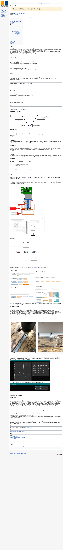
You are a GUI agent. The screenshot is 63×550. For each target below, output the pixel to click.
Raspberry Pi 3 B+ (13, 439)
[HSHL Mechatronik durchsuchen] (56, 3)
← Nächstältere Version (20, 9)
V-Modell (20, 109)
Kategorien (12, 448)
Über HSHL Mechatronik (17, 453)
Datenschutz (11, 453)
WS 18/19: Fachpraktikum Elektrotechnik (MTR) (25, 446)
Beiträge (33, 8)
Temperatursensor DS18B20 (14, 436)
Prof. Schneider (15, 14)
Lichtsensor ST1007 (13, 438)
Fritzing (28, 177)
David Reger (15, 13)
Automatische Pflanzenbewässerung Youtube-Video (18, 431)
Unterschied (15, 9)
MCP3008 (35, 267)
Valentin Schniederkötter (22, 13)
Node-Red (37, 264)
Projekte (15, 448)
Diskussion (30, 8)
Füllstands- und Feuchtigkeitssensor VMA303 (17, 437)
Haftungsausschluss (23, 453)
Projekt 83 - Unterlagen (28, 427)
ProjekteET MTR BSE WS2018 (22, 448)
